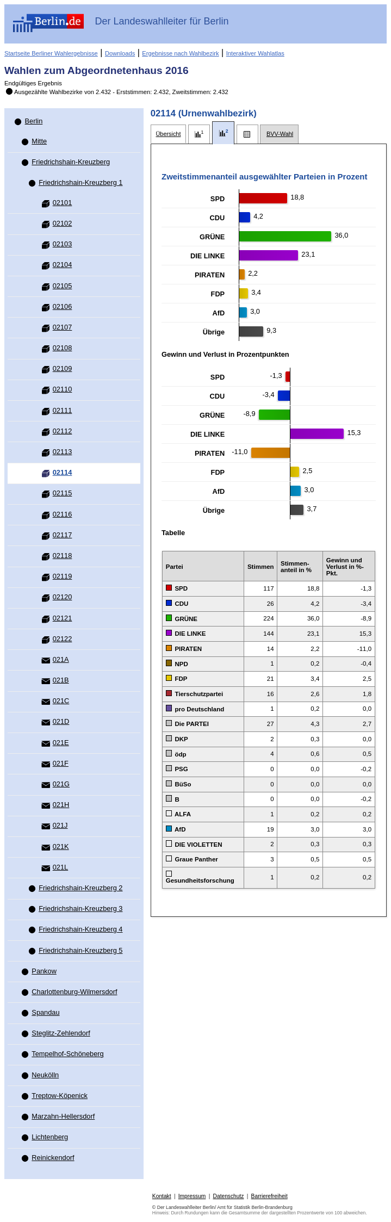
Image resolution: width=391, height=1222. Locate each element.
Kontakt (161, 1196)
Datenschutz (228, 1196)
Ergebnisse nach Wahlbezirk (180, 53)
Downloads (120, 53)
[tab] (168, 134)
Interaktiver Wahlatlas (255, 53)
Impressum (192, 1196)
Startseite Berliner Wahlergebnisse (51, 53)
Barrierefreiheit (269, 1196)
